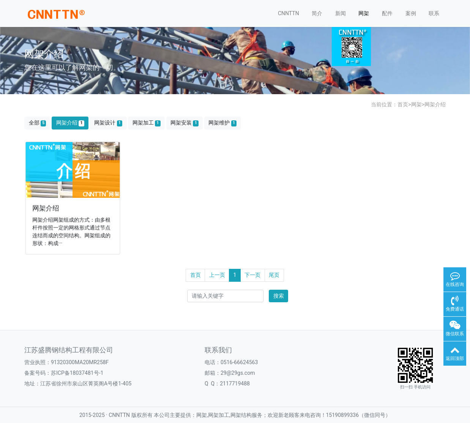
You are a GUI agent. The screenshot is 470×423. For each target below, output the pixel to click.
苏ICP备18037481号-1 (77, 373)
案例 (410, 13)
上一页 (217, 275)
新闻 (340, 13)
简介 (317, 13)
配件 (387, 13)
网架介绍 (435, 104)
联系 (434, 13)
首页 (402, 104)
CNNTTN (288, 13)
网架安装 (184, 123)
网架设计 (108, 123)
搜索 (278, 296)
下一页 (252, 275)
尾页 (274, 275)
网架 (363, 13)
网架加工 (146, 123)
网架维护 (222, 123)
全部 (37, 123)
